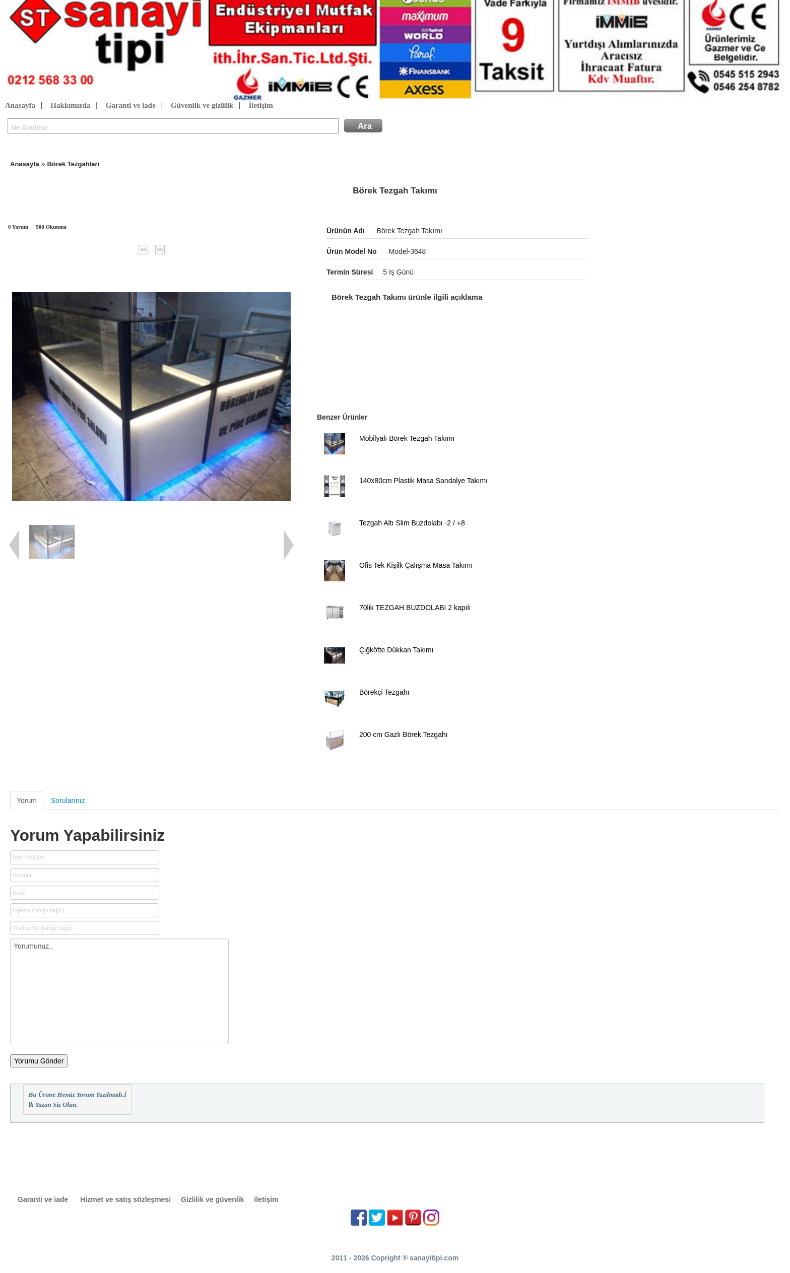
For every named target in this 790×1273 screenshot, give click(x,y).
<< (143, 249)
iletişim (266, 1199)
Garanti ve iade (131, 106)
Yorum (27, 800)
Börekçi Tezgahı (384, 692)
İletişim (260, 106)
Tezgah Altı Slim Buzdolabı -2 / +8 (412, 523)
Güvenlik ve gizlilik (202, 106)
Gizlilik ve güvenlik (212, 1199)
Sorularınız (68, 800)
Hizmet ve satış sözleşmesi (125, 1199)
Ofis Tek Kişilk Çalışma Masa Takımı (416, 565)
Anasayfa (20, 106)
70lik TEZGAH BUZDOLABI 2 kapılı (415, 608)
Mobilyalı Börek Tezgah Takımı (406, 438)
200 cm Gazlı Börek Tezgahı (403, 734)
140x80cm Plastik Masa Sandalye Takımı (423, 481)
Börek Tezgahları (73, 164)
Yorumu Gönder (38, 1061)
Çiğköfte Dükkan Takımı (396, 650)
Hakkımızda (70, 106)
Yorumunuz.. (119, 991)
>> (160, 249)
